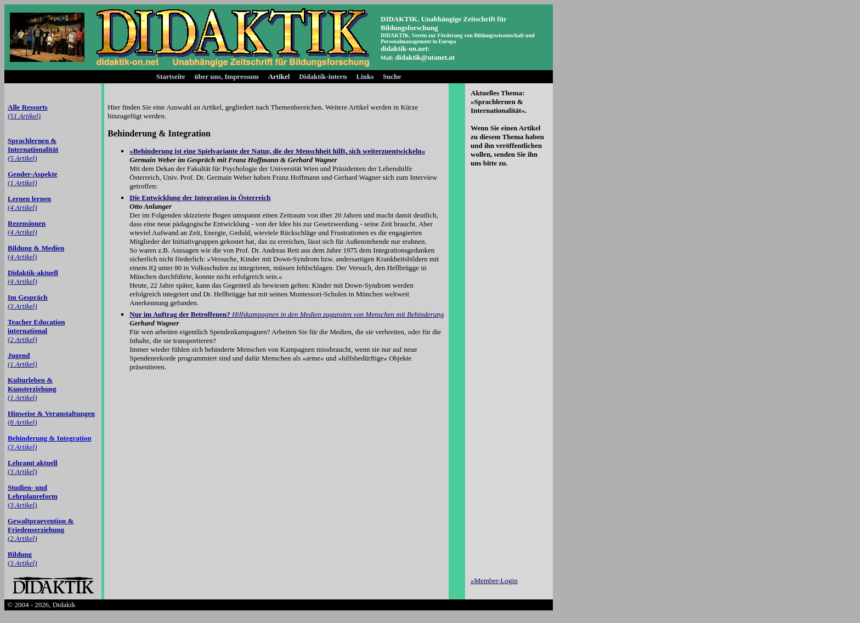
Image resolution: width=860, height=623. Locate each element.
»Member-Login (494, 580)
